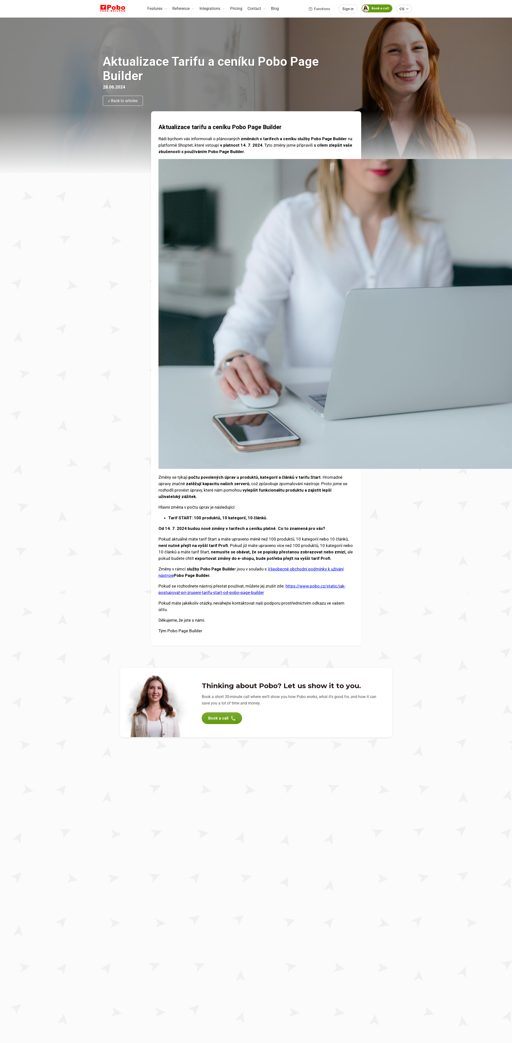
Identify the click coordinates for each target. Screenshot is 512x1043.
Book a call (375, 8)
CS (404, 9)
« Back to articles (123, 100)
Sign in (348, 9)
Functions (319, 9)
